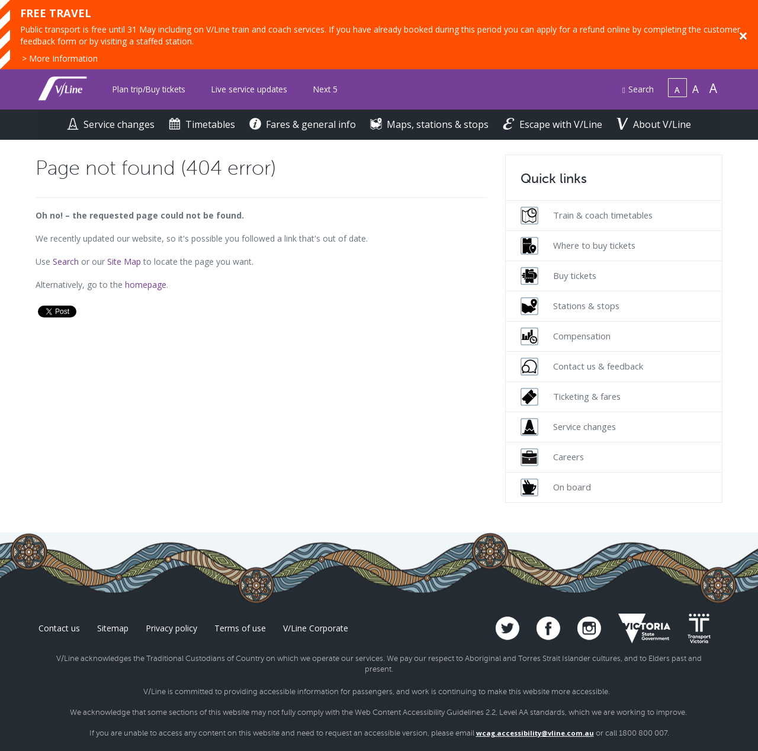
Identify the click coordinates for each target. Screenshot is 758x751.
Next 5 (325, 89)
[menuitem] (149, 89)
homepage (145, 284)
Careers (552, 457)
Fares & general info (303, 124)
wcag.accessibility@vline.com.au (535, 732)
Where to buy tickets (578, 246)
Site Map (124, 261)
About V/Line (653, 124)
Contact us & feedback (582, 367)
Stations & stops (570, 306)
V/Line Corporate (315, 628)
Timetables (203, 124)
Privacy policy (171, 628)
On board (556, 487)
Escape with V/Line (554, 124)
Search (638, 89)
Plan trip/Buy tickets (149, 89)
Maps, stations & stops (430, 124)
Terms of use (240, 628)
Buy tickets (558, 276)
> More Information (60, 58)
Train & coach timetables (587, 215)
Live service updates (249, 89)
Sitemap (113, 628)
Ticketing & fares (571, 397)
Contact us (59, 628)
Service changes (112, 124)
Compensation (566, 336)
